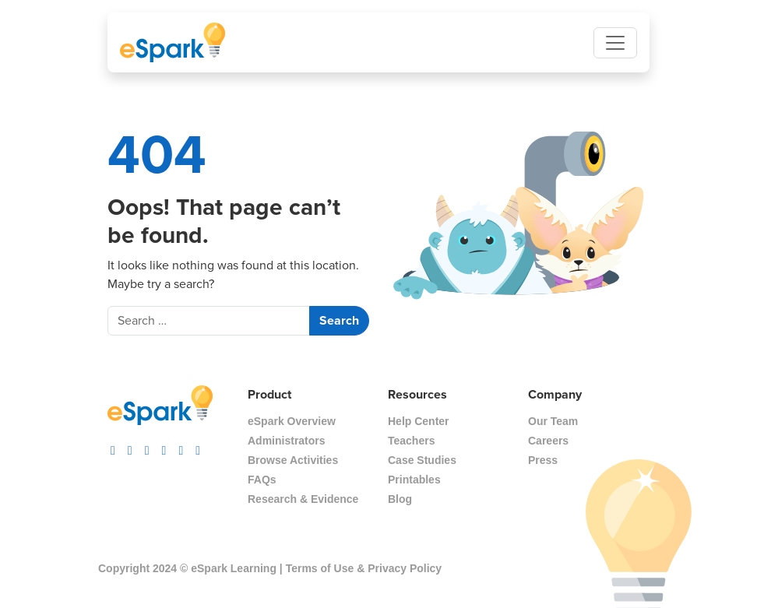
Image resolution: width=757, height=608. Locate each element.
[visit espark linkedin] (197, 446)
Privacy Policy (405, 568)
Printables (414, 479)
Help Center (418, 421)
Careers (548, 440)
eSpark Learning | (235, 568)
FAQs (262, 479)
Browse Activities (293, 460)
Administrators (287, 440)
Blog (400, 499)
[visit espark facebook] (147, 446)
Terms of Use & (325, 568)
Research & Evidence (303, 499)
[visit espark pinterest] (180, 446)
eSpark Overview (292, 421)
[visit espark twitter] (164, 446)
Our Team (553, 421)
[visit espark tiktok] (130, 446)
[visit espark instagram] (113, 446)
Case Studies (422, 460)
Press (543, 460)
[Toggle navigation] (615, 42)
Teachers (411, 440)
